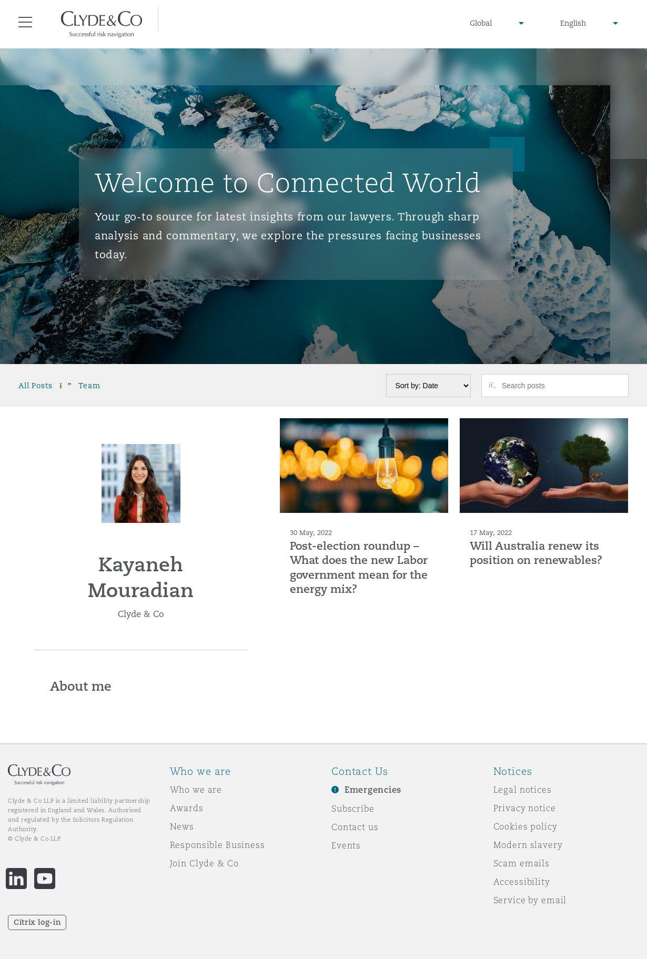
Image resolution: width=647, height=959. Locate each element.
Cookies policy (525, 826)
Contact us (355, 827)
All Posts (35, 385)
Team (89, 385)
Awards (187, 808)
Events (346, 845)
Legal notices (522, 789)
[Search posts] (561, 385)
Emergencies (373, 789)
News (182, 826)
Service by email (530, 900)
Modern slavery (528, 845)
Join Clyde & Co (204, 863)
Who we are (196, 789)
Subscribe (353, 808)
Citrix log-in (37, 922)
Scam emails (521, 863)
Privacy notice (524, 808)
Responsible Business (217, 845)
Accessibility (521, 881)
